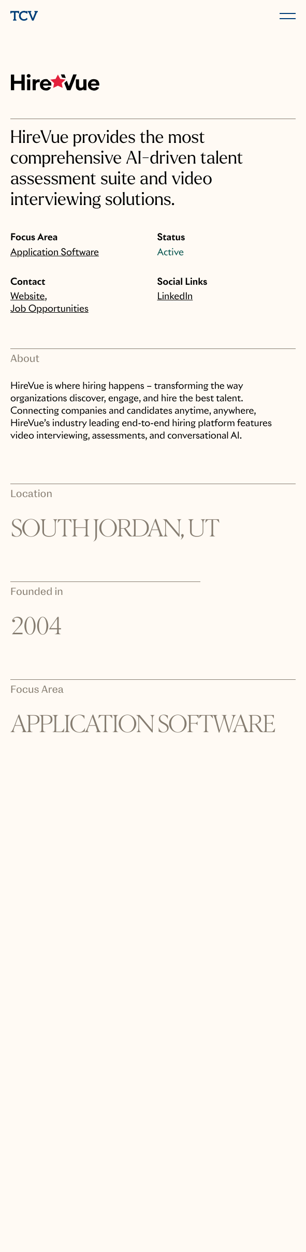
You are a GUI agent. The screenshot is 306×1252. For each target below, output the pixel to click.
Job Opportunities (49, 309)
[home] (79, 17)
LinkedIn (175, 296)
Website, (28, 296)
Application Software (54, 252)
